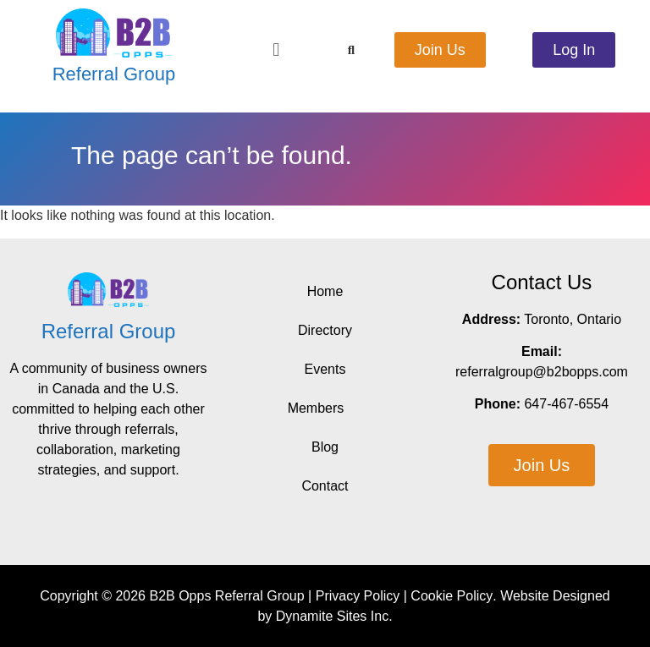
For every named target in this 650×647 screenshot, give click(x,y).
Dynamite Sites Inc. (334, 616)
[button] (276, 49)
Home (325, 291)
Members (325, 408)
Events (325, 369)
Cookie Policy (451, 596)
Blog (325, 447)
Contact (324, 486)
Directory (325, 330)
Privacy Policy (358, 596)
